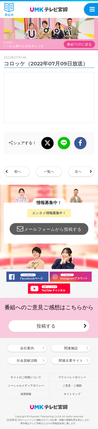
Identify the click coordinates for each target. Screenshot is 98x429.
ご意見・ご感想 (72, 385)
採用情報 (26, 394)
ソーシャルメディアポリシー (26, 385)
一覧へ (49, 172)
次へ (78, 172)
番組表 (9, 10)
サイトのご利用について (26, 377)
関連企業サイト (71, 360)
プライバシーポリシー (72, 377)
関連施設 (71, 348)
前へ (17, 172)
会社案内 (27, 348)
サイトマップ (72, 394)
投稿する (46, 326)
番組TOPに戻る (79, 44)
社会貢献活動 (27, 360)
